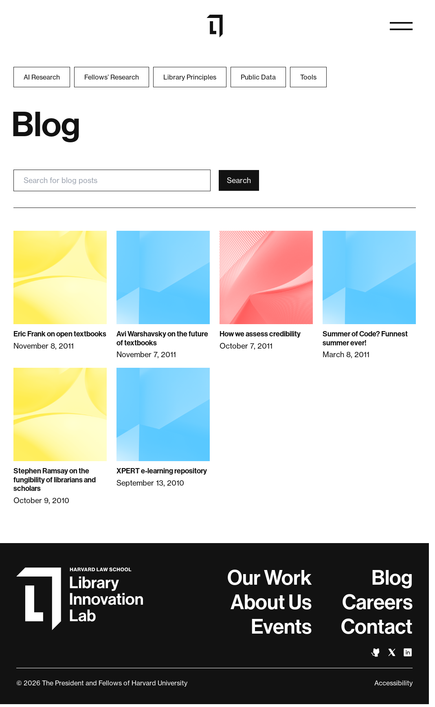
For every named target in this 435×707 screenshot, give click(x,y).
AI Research (42, 77)
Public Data (258, 77)
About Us (271, 602)
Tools (308, 77)
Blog (392, 578)
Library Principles (189, 77)
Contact (377, 626)
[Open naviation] (401, 26)
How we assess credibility (260, 333)
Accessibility (393, 683)
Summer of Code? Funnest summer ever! (365, 338)
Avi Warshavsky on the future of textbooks (162, 338)
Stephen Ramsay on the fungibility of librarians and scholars (54, 479)
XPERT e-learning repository (161, 470)
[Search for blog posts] (112, 180)
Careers (377, 602)
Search (239, 180)
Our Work (269, 578)
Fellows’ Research (111, 77)
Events (281, 626)
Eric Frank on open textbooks (59, 333)
